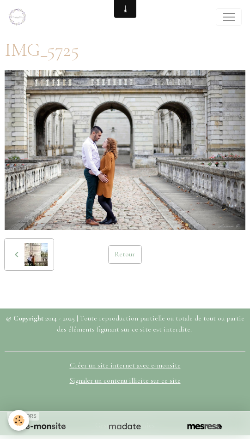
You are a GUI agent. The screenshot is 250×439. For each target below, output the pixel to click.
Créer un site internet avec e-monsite (125, 365)
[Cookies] (18, 420)
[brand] (19, 17)
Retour (125, 254)
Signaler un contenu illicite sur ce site (125, 380)
